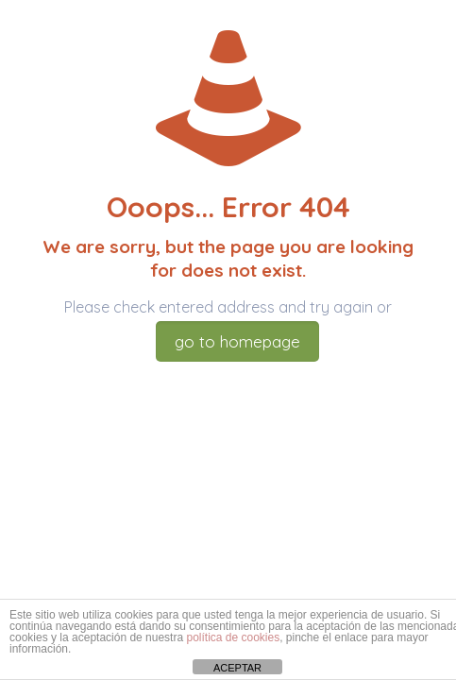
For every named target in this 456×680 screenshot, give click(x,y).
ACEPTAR (237, 667)
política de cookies (232, 637)
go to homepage (237, 341)
